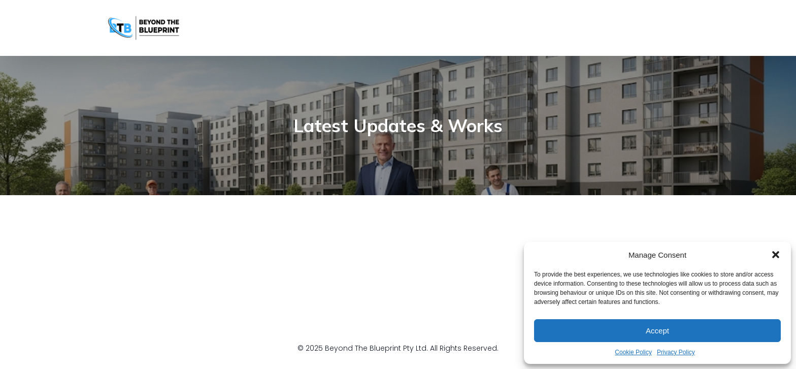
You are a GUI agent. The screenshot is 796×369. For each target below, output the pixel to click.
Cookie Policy (633, 352)
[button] (776, 255)
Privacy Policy (676, 352)
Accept (657, 330)
